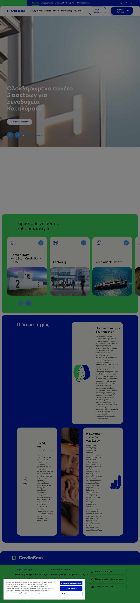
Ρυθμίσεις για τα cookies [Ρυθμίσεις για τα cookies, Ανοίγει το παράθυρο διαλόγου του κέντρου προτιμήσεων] (71, 594)
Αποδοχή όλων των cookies (71, 583)
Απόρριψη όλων (71, 588)
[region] (44, 589)
